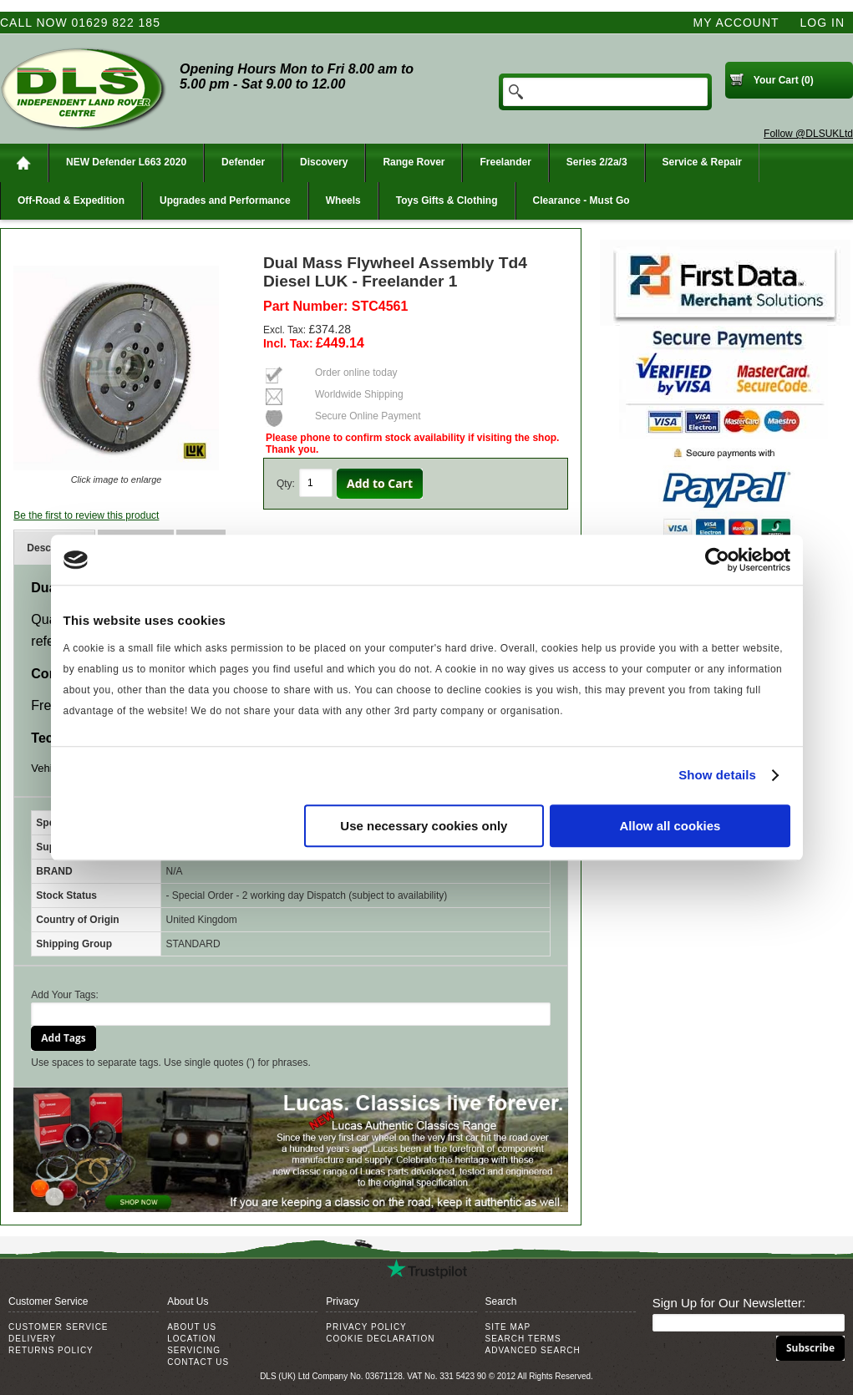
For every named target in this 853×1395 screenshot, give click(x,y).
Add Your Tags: (65, 995)
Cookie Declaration (380, 1338)
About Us (191, 1327)
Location (191, 1338)
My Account (736, 22)
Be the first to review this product (86, 515)
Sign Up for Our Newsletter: (728, 1303)
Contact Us (198, 1362)
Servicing (194, 1350)
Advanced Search (533, 1350)
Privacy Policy (366, 1327)
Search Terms (523, 1338)
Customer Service (58, 1327)
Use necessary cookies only (423, 826)
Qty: (286, 484)
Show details (717, 775)
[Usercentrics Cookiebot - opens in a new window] (717, 559)
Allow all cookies (670, 826)
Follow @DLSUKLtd (808, 134)
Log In (822, 22)
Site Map (508, 1327)
